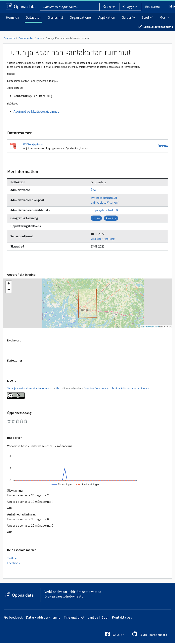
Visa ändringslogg (103, 239)
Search (109, 7)
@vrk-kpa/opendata (149, 634)
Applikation (106, 17)
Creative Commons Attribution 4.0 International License (116, 388)
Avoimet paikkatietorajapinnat (36, 111)
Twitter (12, 558)
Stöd (147, 17)
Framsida (9, 38)
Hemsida (12, 17)
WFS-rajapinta (33, 144)
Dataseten (33, 17)
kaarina (111, 218)
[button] (9, 284)
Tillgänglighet (74, 617)
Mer (164, 17)
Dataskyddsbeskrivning (43, 617)
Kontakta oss (122, 617)
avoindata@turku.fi (104, 198)
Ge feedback (13, 617)
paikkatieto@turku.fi (105, 202)
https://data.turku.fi (104, 210)
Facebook (13, 563)
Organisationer (81, 17)
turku (96, 218)
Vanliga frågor (98, 617)
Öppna (163, 146)
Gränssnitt (55, 17)
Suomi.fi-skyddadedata (158, 27)
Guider (128, 17)
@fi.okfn (114, 634)
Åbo (39, 38)
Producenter (26, 38)
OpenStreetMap (151, 326)
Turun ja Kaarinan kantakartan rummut (68, 38)
